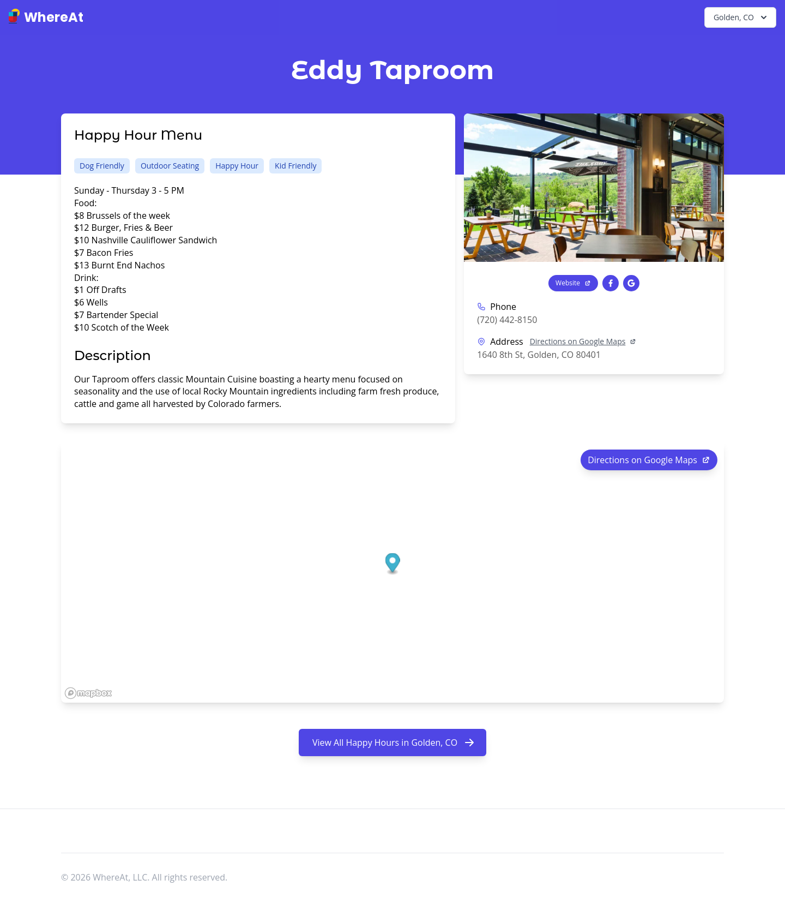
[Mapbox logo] (88, 693)
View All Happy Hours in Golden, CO (393, 743)
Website (573, 283)
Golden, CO (741, 17)
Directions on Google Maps (583, 341)
